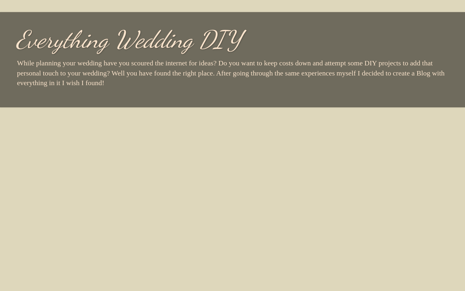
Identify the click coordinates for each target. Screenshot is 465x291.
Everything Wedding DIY (128, 39)
